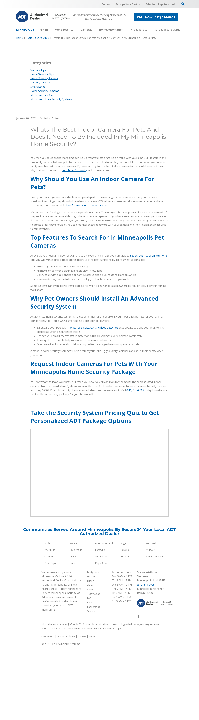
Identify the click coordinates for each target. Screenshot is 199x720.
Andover (150, 623)
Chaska (73, 630)
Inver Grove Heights (105, 617)
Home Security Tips (42, 148)
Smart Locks (37, 160)
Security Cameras (40, 156)
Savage (73, 617)
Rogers (124, 617)
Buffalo (48, 617)
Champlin (49, 630)
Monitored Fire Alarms (43, 169)
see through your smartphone (148, 329)
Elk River (124, 630)
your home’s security (74, 244)
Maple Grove (101, 637)
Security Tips (38, 144)
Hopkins (124, 623)
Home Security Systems (44, 152)
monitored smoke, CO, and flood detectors (93, 401)
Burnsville (100, 623)
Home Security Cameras (44, 165)
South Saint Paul (154, 630)
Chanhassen (101, 630)
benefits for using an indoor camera (87, 279)
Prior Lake (49, 623)
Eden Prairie (76, 623)
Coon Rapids (51, 637)
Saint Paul (151, 617)
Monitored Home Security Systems (51, 173)
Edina (72, 637)
